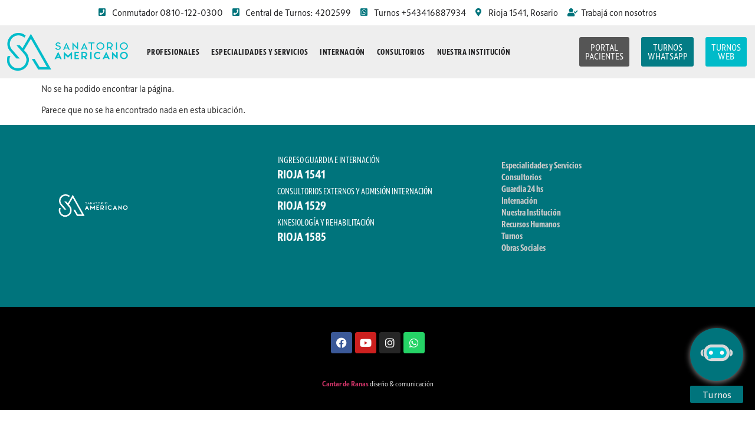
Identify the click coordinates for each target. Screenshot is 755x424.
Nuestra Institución (474, 52)
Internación (342, 52)
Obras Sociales (523, 247)
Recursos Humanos (530, 224)
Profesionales (173, 52)
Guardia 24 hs (522, 188)
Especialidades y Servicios (259, 52)
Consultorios (401, 52)
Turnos (512, 235)
